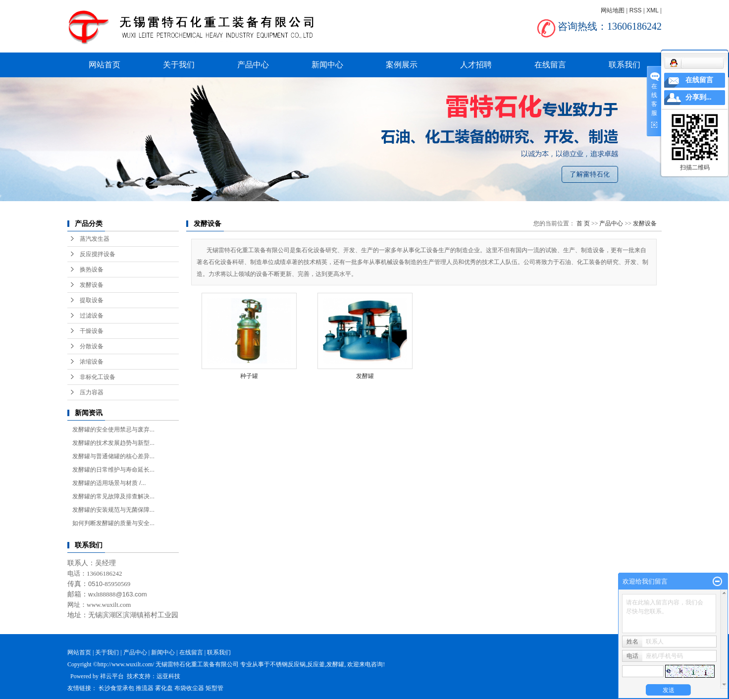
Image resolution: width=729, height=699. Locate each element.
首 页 (583, 223)
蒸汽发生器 (94, 238)
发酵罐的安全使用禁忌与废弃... (113, 429)
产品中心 (253, 64)
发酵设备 (92, 284)
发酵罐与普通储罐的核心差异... (113, 456)
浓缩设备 (92, 361)
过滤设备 (92, 315)
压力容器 (92, 392)
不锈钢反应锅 (288, 664)
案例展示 (401, 64)
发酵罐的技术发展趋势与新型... (113, 442)
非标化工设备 (97, 377)
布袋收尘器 (189, 688)
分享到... (698, 97)
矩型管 (214, 688)
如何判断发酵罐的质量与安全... (113, 523)
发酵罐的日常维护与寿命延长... (113, 469)
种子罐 (249, 376)
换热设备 (92, 269)
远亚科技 (168, 676)
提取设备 (92, 300)
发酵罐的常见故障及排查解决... (113, 496)
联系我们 (624, 64)
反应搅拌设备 (97, 254)
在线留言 (550, 64)
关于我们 (179, 64)
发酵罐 (365, 376)
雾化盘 (164, 688)
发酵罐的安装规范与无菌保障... (113, 509)
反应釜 (316, 664)
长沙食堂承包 (116, 688)
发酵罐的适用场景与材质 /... (109, 483)
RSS (635, 10)
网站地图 (613, 10)
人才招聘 (476, 64)
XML (652, 10)
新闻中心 (327, 64)
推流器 (145, 688)
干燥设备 (92, 330)
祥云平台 (112, 676)
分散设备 (92, 346)
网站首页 (104, 64)
